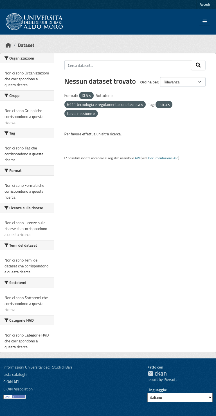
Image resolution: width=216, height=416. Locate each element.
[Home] (8, 45)
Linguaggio (156, 390)
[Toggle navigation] (204, 22)
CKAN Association (18, 389)
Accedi (205, 4)
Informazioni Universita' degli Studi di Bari (37, 367)
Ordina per (149, 82)
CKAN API (11, 382)
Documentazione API (163, 158)
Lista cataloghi (15, 374)
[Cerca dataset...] (128, 65)
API (137, 158)
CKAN (156, 373)
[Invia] (198, 65)
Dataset (26, 45)
